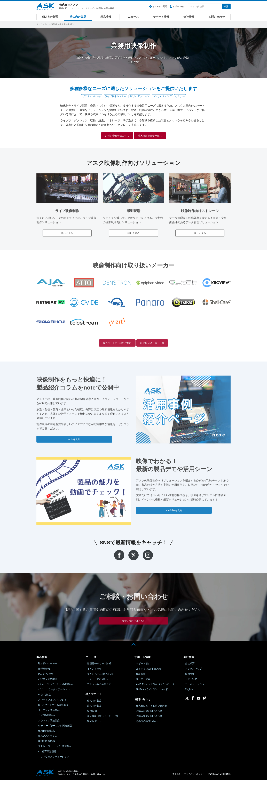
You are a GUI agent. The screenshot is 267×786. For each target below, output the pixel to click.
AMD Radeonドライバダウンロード (155, 690)
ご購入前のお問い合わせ (149, 717)
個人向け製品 (50, 16)
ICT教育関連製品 (47, 757)
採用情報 (190, 680)
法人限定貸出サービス (154, 136)
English (189, 695)
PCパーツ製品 (45, 680)
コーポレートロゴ (194, 690)
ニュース (133, 16)
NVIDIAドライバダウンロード (152, 695)
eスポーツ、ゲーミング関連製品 (55, 690)
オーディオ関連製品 (49, 716)
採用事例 (92, 717)
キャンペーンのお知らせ (100, 680)
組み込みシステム (47, 742)
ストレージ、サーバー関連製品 (55, 752)
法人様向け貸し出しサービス (102, 722)
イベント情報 (94, 675)
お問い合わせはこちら (112, 136)
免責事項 (176, 780)
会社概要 (190, 670)
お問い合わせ (216, 16)
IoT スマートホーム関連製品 (53, 711)
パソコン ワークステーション (54, 695)
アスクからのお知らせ (99, 690)
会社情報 (188, 16)
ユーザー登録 (143, 685)
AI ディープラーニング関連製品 (55, 732)
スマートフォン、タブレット (53, 706)
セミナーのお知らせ (98, 685)
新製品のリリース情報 (99, 670)
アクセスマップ (193, 675)
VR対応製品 (44, 701)
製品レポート (94, 727)
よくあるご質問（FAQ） (149, 675)
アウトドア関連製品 (49, 726)
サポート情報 (161, 16)
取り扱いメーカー (47, 670)
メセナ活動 (191, 685)
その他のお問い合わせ (148, 727)
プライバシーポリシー (194, 780)
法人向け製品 (78, 16)
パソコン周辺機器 (47, 685)
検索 (226, 6)
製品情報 (105, 16)
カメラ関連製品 (46, 721)
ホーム (39, 24)
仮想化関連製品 (46, 737)
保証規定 (141, 680)
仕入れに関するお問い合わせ (151, 712)
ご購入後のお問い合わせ (149, 722)
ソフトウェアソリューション (53, 763)
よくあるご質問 (160, 6)
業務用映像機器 (46, 747)
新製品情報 (44, 675)
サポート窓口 (179, 6)
